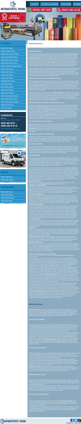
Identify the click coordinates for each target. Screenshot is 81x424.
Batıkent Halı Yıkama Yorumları (10, 102)
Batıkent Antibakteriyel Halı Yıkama (11, 66)
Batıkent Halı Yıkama (7, 48)
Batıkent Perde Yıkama (7, 105)
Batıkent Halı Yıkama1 (7, 87)
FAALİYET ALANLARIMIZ (50, 4)
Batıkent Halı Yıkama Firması (9, 63)
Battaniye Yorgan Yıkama (8, 51)
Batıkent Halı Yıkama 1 (7, 72)
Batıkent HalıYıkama (7, 177)
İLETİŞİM (77, 4)
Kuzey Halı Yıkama (6, 108)
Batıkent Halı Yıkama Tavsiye (9, 99)
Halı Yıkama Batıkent (7, 84)
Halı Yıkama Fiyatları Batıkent (9, 96)
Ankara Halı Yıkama (6, 201)
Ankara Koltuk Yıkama (7, 198)
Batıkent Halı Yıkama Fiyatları (9, 60)
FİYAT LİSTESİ (66, 4)
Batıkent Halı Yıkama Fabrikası (10, 54)
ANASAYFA (34, 4)
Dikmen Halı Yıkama (7, 192)
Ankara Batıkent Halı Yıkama (9, 57)
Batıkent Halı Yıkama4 (7, 93)
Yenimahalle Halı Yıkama (8, 81)
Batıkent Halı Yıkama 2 (7, 69)
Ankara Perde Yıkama (7, 195)
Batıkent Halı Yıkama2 (7, 90)
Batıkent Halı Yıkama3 (7, 180)
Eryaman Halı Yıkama (7, 78)
